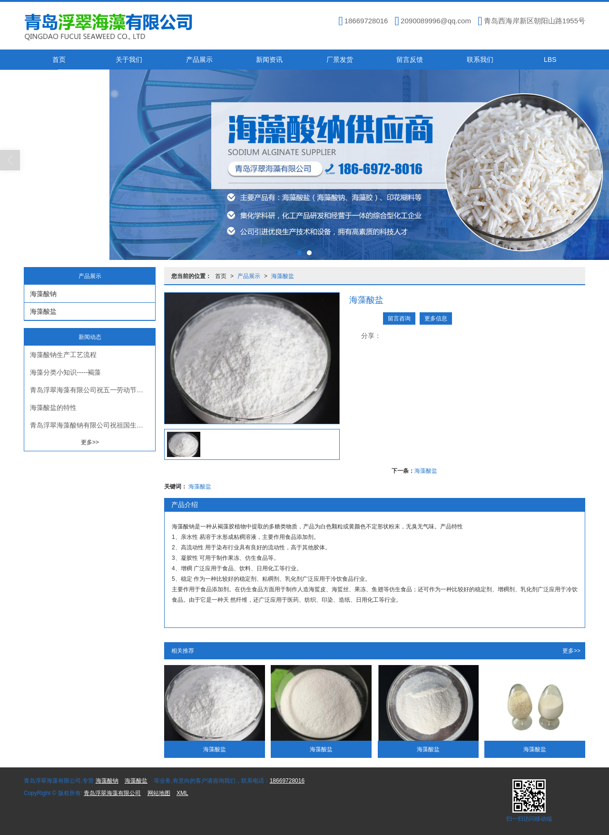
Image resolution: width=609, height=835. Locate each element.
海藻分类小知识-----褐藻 (65, 372)
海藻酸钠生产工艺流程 (63, 354)
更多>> (571, 650)
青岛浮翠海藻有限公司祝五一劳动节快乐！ (92, 390)
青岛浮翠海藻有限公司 (112, 793)
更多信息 (435, 318)
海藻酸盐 (282, 276)
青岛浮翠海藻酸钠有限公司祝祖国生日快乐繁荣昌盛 (92, 425)
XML (182, 793)
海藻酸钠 (43, 294)
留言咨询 (399, 318)
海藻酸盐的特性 (53, 407)
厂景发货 (339, 59)
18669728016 (287, 780)
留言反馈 (409, 59)
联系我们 (480, 59)
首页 (59, 59)
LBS (550, 59)
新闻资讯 (269, 59)
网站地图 (158, 793)
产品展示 (199, 59)
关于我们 (129, 59)
